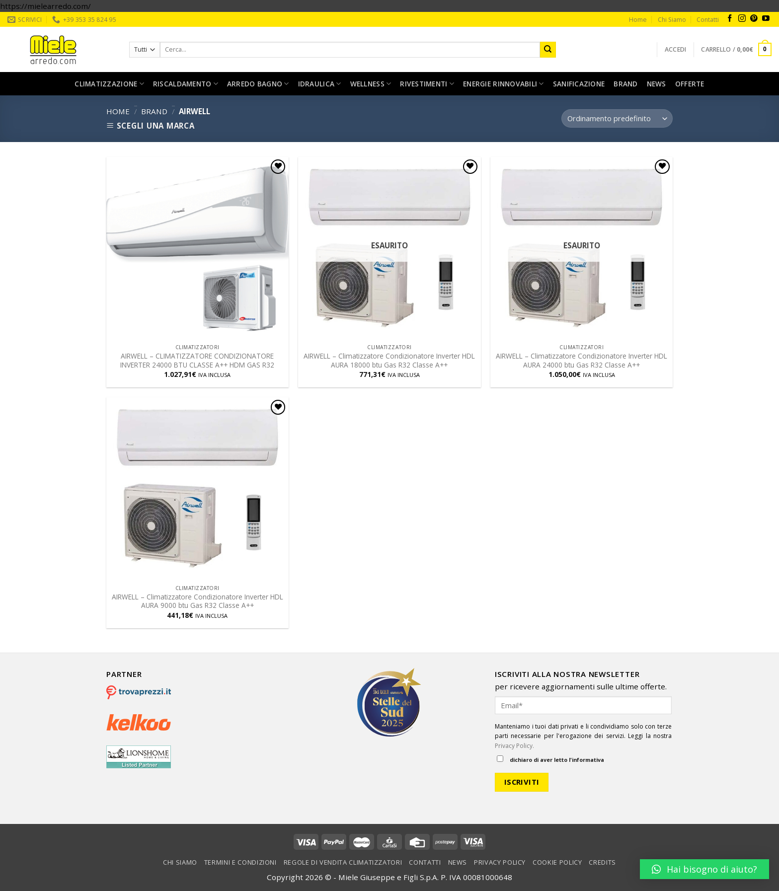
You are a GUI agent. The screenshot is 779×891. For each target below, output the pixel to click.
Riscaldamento (185, 84)
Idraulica (319, 84)
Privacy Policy (500, 862)
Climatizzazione (109, 84)
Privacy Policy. (514, 746)
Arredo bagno (258, 84)
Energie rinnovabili (503, 84)
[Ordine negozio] (617, 118)
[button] (704, 869)
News (656, 83)
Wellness (370, 84)
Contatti (708, 19)
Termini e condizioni (240, 862)
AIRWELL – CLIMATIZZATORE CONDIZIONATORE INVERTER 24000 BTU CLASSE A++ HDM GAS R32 (197, 361)
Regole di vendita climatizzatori (343, 862)
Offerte (689, 83)
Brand (625, 83)
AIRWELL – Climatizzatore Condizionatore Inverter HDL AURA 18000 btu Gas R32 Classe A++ (389, 361)
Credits (602, 862)
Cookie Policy (557, 862)
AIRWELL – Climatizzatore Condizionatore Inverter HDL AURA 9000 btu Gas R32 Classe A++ (197, 601)
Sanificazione (579, 83)
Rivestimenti (427, 84)
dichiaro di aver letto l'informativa (550, 759)
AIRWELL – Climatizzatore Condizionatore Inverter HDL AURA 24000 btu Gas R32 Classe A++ (581, 361)
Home (638, 19)
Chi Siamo (672, 19)
